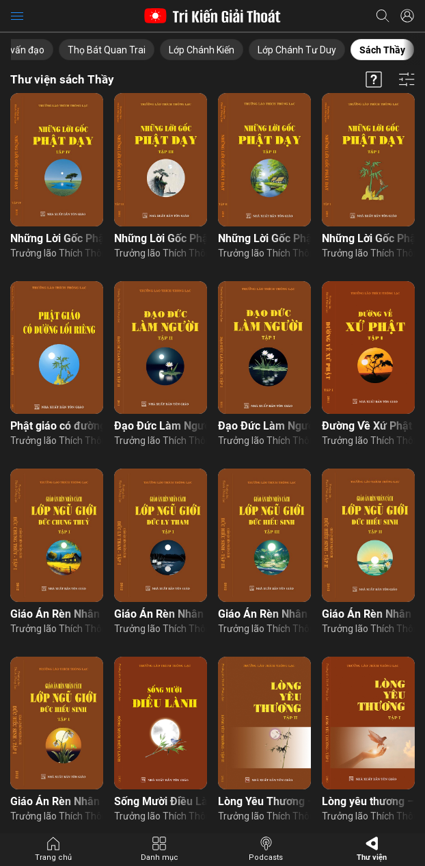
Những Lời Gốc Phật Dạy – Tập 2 (264, 238)
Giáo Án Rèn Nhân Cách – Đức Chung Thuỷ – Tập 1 (56, 613)
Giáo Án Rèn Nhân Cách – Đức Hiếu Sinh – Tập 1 (56, 801)
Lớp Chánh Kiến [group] (201, 49)
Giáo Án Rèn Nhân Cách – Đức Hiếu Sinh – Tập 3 (264, 613)
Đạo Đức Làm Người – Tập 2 (160, 425)
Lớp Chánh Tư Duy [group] (297, 49)
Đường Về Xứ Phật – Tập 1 (368, 425)
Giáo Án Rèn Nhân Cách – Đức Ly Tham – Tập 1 (160, 613)
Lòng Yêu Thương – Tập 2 (264, 801)
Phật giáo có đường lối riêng (56, 425)
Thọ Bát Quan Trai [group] (107, 49)
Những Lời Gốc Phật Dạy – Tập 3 (160, 238)
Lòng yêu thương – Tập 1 (368, 801)
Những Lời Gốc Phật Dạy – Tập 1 (368, 238)
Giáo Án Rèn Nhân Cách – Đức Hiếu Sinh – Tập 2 (368, 613)
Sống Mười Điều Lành (160, 801)
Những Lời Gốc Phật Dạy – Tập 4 (56, 238)
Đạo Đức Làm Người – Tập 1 (264, 425)
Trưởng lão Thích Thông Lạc (56, 253)
